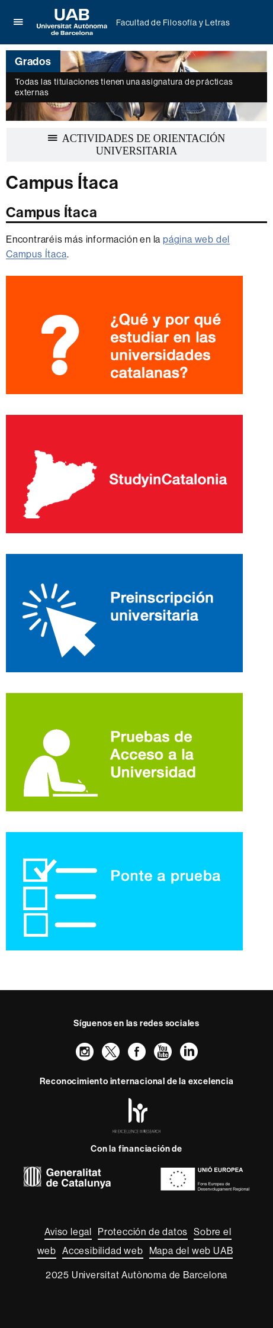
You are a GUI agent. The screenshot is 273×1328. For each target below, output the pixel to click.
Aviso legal (68, 1231)
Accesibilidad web (102, 1250)
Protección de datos (143, 1231)
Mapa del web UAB (191, 1250)
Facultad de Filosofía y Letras (173, 22)
